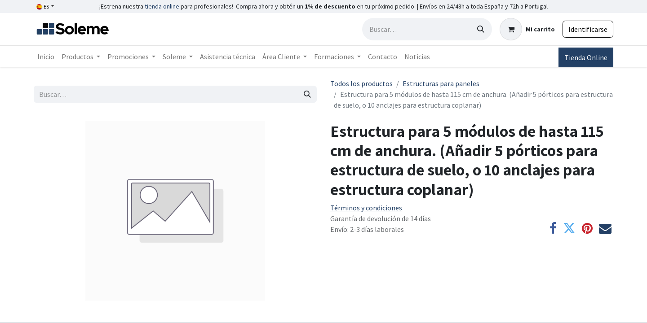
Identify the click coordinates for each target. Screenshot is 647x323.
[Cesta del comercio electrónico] (527, 29)
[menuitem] (46, 56)
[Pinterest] (587, 228)
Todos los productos (361, 83)
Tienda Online (585, 57)
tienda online (162, 6)
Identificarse (587, 29)
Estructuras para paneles (441, 83)
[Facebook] (553, 228)
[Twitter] (569, 228)
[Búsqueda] (481, 29)
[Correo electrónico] (605, 228)
